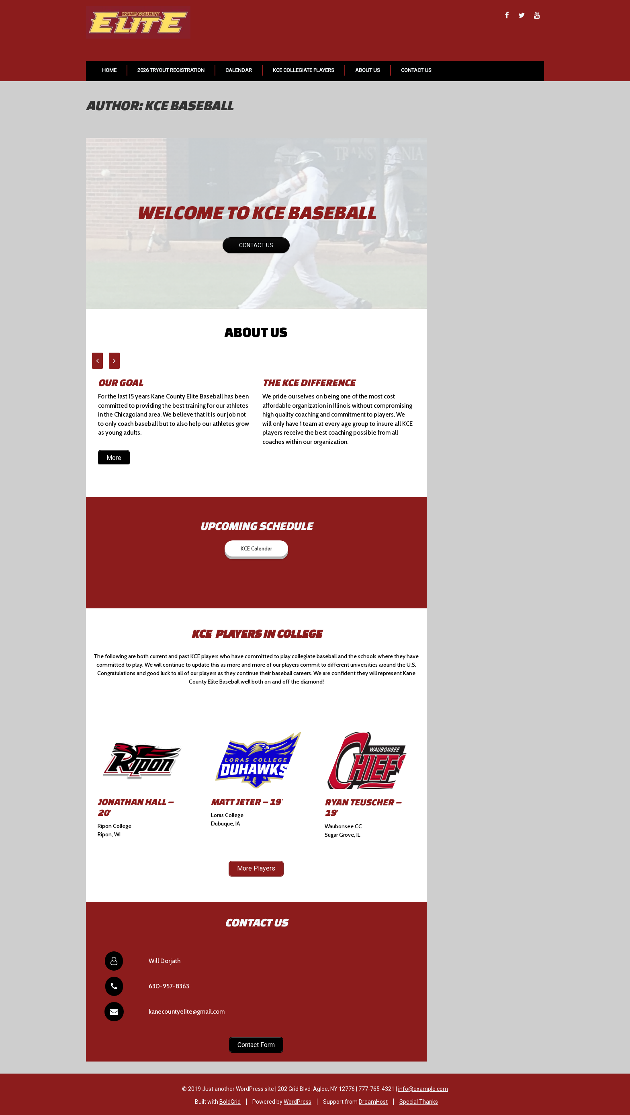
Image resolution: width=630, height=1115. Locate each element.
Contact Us (416, 70)
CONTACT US (256, 245)
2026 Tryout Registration (171, 70)
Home (109, 70)
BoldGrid (230, 1099)
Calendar (238, 70)
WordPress (297, 1099)
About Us (367, 70)
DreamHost (373, 1099)
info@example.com (423, 1086)
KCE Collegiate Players (303, 70)
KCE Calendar (256, 548)
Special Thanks (418, 1099)
